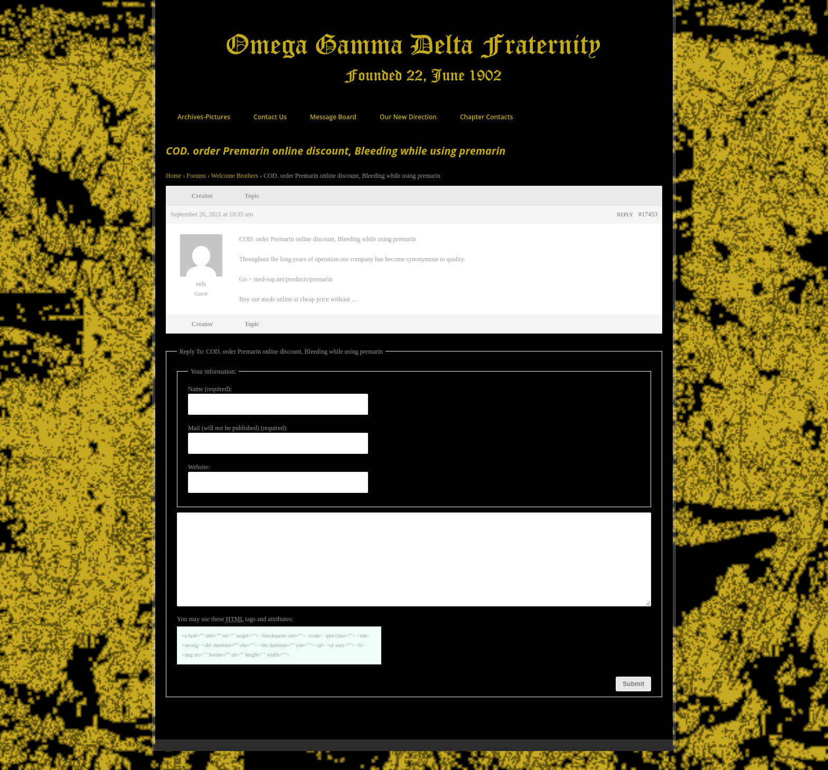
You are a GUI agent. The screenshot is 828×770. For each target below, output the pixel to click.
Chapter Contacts (486, 116)
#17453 (647, 214)
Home (173, 175)
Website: (199, 467)
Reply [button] (625, 214)
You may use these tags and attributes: (235, 638)
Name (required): (210, 389)
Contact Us (270, 116)
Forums (196, 175)
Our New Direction (408, 116)
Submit (633, 703)
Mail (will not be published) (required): (238, 428)
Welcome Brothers (234, 175)
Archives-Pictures (203, 116)
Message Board (333, 116)
